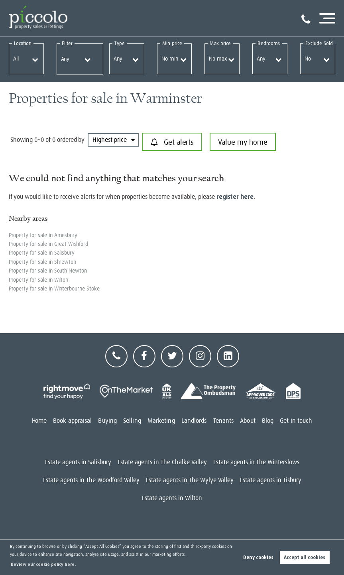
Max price (220, 43)
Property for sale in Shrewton (43, 262)
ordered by (71, 139)
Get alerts (172, 142)
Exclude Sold (319, 43)
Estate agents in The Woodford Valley (91, 480)
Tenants (223, 420)
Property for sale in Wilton (39, 280)
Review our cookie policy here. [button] (43, 564)
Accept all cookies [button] (304, 557)
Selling (132, 420)
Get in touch (296, 420)
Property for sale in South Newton (48, 270)
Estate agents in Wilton (172, 498)
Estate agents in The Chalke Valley (162, 462)
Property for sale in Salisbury (42, 252)
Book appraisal (72, 420)
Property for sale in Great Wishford (48, 244)
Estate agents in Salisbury (78, 462)
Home (39, 420)
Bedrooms (269, 43)
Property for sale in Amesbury (43, 235)
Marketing (161, 420)
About (248, 420)
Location (23, 43)
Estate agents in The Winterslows (256, 462)
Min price (172, 43)
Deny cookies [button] (258, 557)
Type (119, 43)
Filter (67, 43)
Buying (107, 420)
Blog (267, 420)
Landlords (194, 420)
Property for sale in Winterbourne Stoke (54, 288)
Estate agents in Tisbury (270, 480)
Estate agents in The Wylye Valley (190, 480)
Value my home (242, 142)
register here (235, 196)
